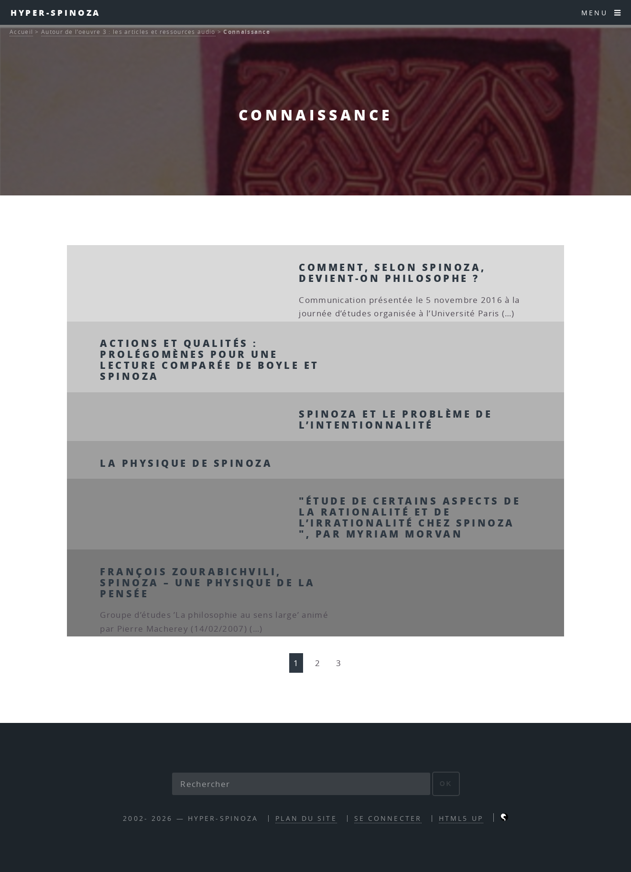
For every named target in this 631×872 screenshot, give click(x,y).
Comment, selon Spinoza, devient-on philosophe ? (392, 272)
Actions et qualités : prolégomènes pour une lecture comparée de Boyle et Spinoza (209, 359)
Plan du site (306, 818)
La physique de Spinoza (186, 463)
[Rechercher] (301, 784)
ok (446, 783)
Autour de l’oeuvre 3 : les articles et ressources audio (128, 32)
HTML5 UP (461, 818)
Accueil (21, 32)
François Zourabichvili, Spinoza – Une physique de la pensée (208, 582)
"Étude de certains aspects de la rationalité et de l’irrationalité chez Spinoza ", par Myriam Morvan (410, 517)
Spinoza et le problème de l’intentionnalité (395, 419)
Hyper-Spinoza (56, 12)
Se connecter (388, 818)
